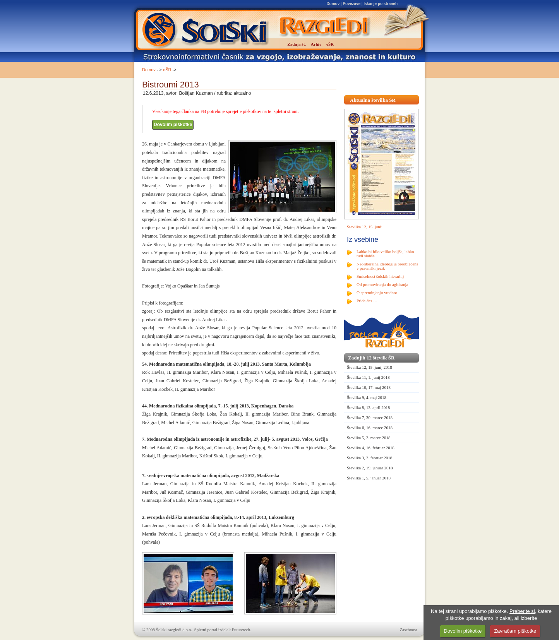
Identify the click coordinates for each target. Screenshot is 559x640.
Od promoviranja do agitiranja (382, 284)
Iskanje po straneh (381, 4)
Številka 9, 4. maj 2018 (366, 397)
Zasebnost (408, 629)
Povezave (351, 4)
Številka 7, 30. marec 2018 (370, 417)
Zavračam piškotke (515, 631)
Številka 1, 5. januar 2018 (369, 478)
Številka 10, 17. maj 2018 (369, 387)
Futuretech (241, 629)
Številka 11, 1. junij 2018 (368, 377)
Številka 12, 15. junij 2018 (369, 367)
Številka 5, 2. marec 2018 (368, 437)
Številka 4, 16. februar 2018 (370, 447)
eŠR (167, 69)
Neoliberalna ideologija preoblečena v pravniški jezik (387, 266)
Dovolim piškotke (173, 124)
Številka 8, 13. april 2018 (368, 407)
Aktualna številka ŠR (373, 100)
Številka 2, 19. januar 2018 (370, 467)
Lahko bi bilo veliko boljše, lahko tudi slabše (385, 253)
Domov (333, 4)
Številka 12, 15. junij (364, 226)
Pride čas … (367, 300)
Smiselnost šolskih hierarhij (380, 276)
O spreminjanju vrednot (377, 292)
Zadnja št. (296, 44)
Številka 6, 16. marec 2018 (370, 427)
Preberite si (522, 611)
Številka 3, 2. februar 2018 (369, 457)
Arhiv (316, 44)
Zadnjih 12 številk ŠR (371, 358)
